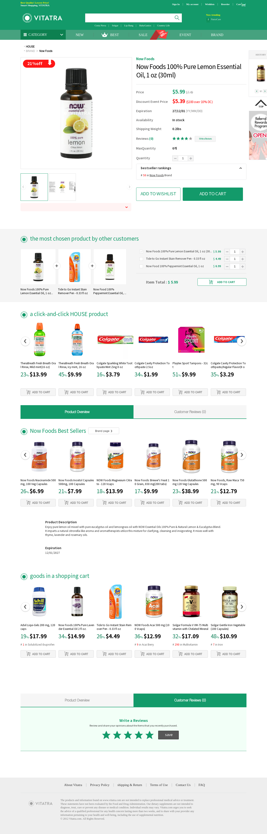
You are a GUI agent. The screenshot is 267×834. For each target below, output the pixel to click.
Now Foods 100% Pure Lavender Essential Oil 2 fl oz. (76, 627)
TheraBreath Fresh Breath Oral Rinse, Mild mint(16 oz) (38, 365)
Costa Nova (100, 25)
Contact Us (183, 785)
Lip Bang (128, 25)
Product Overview (77, 411)
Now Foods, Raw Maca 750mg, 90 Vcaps (227, 482)
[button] (23, 187)
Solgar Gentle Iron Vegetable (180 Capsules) (228, 627)
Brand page (103, 431)
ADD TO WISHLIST (158, 194)
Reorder (225, 4)
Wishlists (209, 4)
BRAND (217, 35)
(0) (151, 139)
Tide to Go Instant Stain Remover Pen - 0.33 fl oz (114, 627)
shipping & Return (129, 785)
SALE (143, 35)
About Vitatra (73, 785)
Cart (238, 4)
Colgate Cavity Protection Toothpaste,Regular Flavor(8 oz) (228, 366)
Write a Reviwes (205, 139)
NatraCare (216, 20)
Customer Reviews (190, 411)
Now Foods (45, 51)
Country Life (163, 25)
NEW (80, 35)
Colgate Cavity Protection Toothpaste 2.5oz (152, 365)
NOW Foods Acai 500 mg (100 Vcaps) (152, 627)
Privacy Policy (99, 785)
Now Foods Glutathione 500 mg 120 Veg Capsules (190, 482)
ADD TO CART (212, 194)
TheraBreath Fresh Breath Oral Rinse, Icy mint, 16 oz (76, 365)
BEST (114, 35)
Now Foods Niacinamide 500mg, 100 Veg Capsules (38, 482)
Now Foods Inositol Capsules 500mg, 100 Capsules (76, 482)
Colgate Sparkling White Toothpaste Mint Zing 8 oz (114, 365)
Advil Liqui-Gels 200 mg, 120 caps (38, 627)
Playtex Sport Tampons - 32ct (190, 365)
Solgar (115, 25)
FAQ (202, 785)
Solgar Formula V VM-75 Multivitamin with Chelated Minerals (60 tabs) (190, 627)
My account (192, 4)
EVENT (185, 35)
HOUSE (30, 46)
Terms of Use (159, 785)
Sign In (176, 4)
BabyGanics (145, 25)
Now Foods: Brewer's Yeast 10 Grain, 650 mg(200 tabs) (152, 482)
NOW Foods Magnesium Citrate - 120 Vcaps (114, 482)
